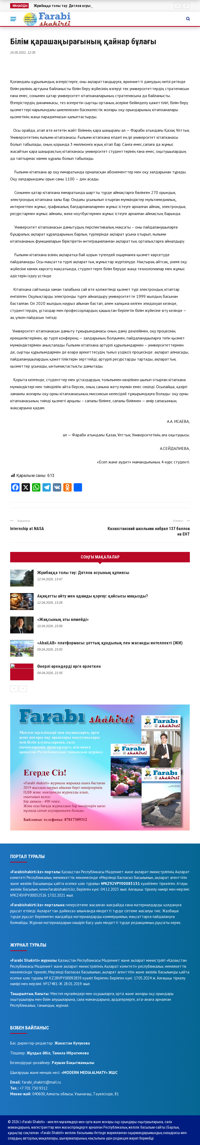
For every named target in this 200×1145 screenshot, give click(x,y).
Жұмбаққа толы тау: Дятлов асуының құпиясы (83, 572)
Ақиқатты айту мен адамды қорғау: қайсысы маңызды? (92, 596)
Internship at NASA (27, 528)
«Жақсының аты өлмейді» (63, 619)
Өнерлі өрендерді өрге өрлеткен (69, 666)
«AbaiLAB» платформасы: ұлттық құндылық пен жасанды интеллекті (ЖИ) (110, 642)
